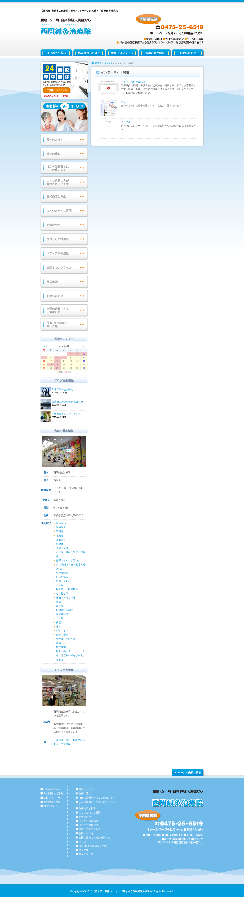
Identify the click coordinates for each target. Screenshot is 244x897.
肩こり (59, 605)
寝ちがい (61, 523)
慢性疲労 (61, 647)
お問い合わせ (188, 53)
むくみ (59, 585)
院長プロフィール (122, 53)
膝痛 (58, 601)
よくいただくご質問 (59, 210)
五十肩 (59, 618)
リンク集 (108, 63)
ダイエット (62, 630)
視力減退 (61, 527)
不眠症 (59, 531)
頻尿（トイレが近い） (68, 560)
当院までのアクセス (59, 267)
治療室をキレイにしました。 (69, 414)
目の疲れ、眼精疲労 (67, 589)
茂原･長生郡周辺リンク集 (57, 324)
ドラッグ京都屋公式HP (133, 81)
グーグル (126, 122)
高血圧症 (61, 539)
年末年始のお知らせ (69, 389)
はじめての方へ (56, 53)
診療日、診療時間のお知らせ (69, 402)
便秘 (58, 622)
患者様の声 (53, 224)
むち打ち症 (62, 593)
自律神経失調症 (64, 609)
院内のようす (55, 139)
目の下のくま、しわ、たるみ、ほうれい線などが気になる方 (70, 655)
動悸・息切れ (63, 581)
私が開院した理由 (89, 53)
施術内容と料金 (155, 53)
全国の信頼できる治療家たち (58, 310)
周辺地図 (52, 281)
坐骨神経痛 (62, 614)
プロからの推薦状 (58, 239)
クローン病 (62, 548)
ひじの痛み (62, 577)
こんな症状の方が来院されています (58, 182)
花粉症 (59, 535)
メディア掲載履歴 (58, 253)
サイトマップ (86, 854)
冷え (58, 626)
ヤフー (124, 101)
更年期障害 (62, 572)
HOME (98, 63)
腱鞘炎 (59, 544)
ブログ (82, 841)
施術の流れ (53, 153)
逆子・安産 (62, 634)
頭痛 (58, 643)
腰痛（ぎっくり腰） (67, 597)
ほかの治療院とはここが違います (58, 168)
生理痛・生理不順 (66, 638)
